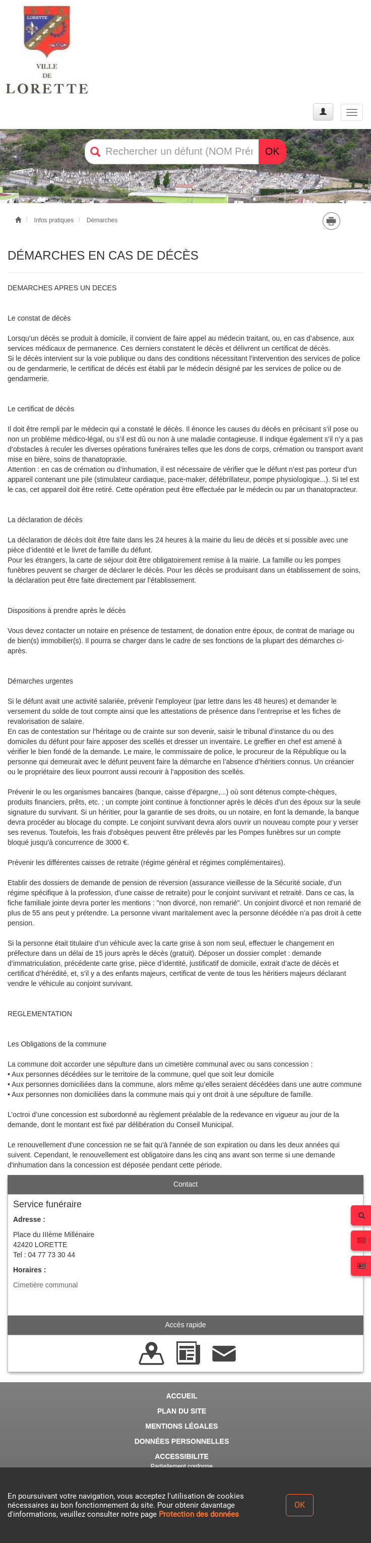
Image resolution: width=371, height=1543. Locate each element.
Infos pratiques (54, 220)
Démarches (102, 220)
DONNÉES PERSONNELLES (182, 1441)
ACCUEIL (181, 1396)
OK (272, 151)
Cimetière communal (45, 1285)
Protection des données (199, 1514)
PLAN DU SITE (181, 1411)
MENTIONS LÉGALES (182, 1426)
